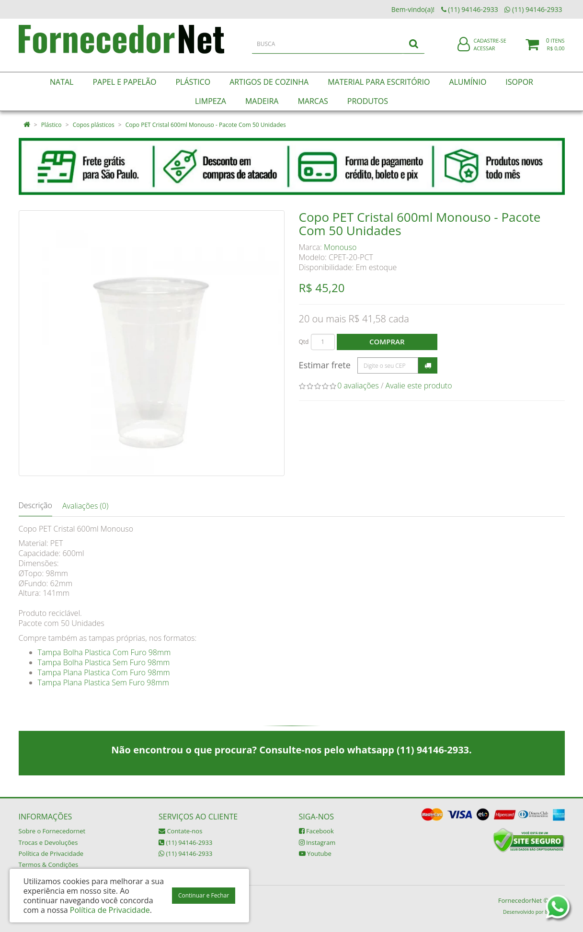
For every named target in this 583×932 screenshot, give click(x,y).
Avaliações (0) (85, 505)
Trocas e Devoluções (48, 842)
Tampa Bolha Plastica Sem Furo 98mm (104, 662)
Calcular (427, 365)
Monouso (340, 247)
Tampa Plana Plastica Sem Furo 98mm (103, 682)
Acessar (484, 54)
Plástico (51, 125)
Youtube (315, 853)
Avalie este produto (419, 385)
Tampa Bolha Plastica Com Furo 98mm (104, 652)
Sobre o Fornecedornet (52, 831)
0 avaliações (358, 385)
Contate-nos (180, 831)
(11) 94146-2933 (185, 842)
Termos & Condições (49, 864)
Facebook (316, 831)
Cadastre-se (489, 46)
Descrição (35, 505)
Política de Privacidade (51, 853)
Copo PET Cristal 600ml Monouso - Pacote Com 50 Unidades (206, 125)
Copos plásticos (93, 125)
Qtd (304, 342)
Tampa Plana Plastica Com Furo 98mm (104, 672)
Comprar (386, 341)
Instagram (317, 842)
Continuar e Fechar (203, 895)
